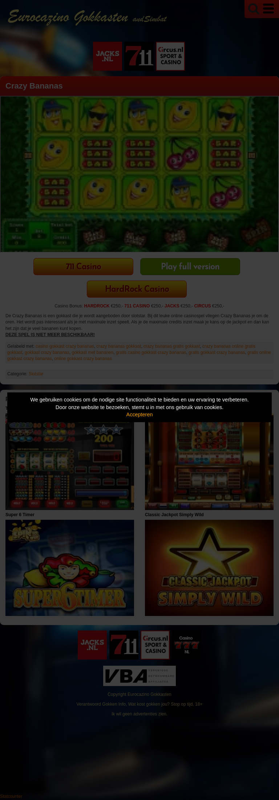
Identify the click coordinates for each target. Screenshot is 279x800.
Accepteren (139, 414)
